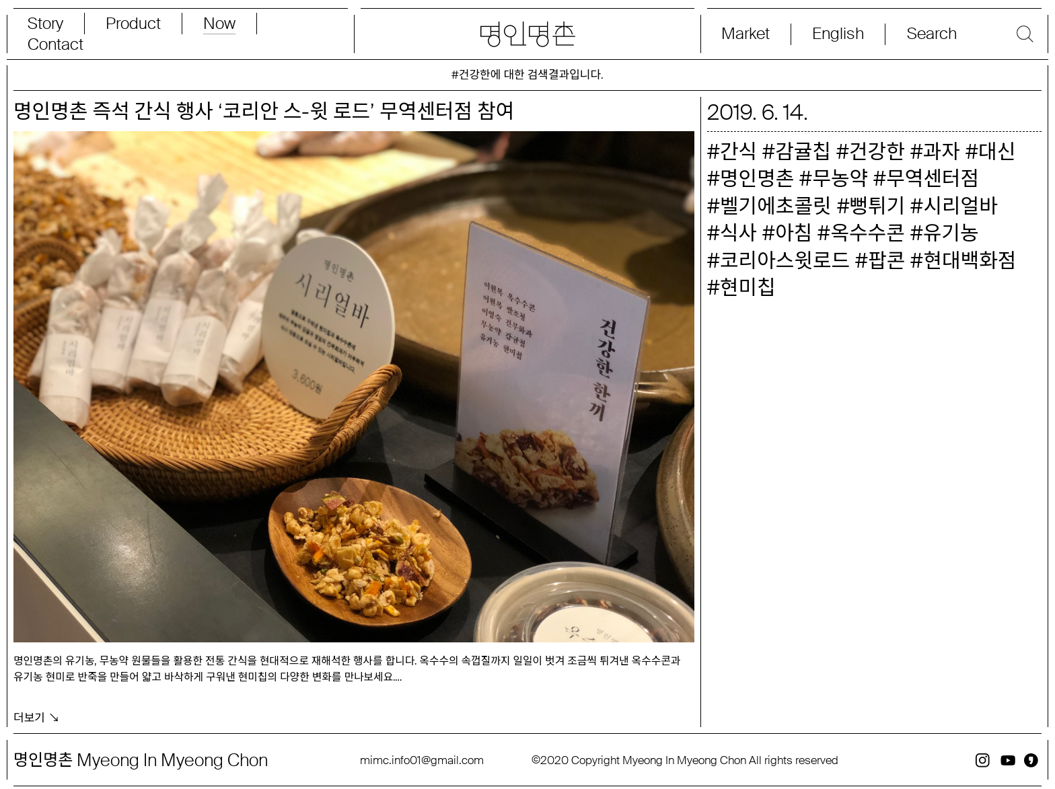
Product (133, 23)
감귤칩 (803, 152)
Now (219, 23)
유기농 (951, 233)
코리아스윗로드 (785, 261)
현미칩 (748, 287)
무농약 (840, 178)
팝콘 (886, 261)
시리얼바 (960, 206)
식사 (738, 233)
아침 (793, 233)
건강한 (877, 152)
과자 (941, 152)
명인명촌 (757, 178)
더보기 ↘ (36, 712)
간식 (738, 152)
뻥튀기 (878, 206)
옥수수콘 (867, 233)
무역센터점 (932, 178)
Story (45, 23)
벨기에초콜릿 (776, 206)
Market (745, 34)
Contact (55, 44)
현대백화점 (969, 261)
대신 (996, 152)
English (838, 34)
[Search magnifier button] (963, 34)
